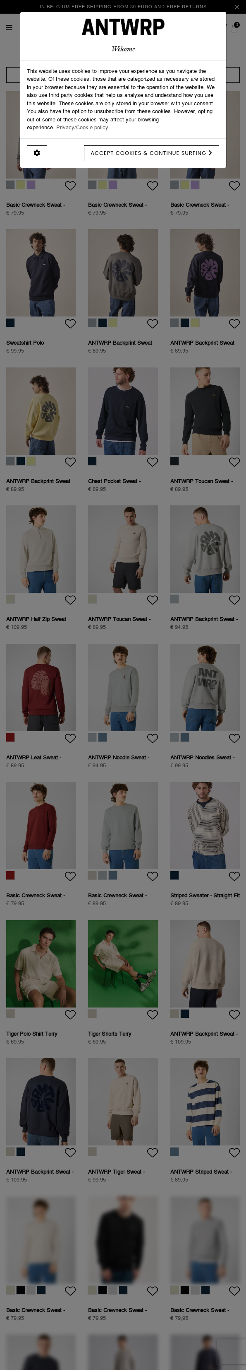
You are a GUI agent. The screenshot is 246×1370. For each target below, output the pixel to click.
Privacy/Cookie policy (82, 127)
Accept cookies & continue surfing (152, 153)
